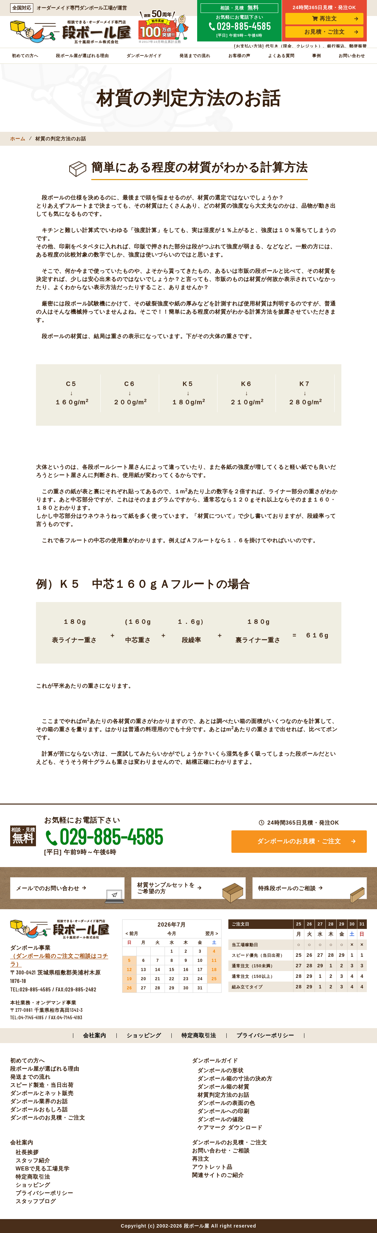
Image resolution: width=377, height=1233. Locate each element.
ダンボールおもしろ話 (39, 1109)
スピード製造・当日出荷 (42, 1085)
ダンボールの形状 (220, 1070)
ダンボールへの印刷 (223, 1111)
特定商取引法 (199, 1035)
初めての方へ (25, 55)
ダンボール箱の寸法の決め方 (234, 1078)
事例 (316, 55)
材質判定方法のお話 (223, 1095)
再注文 (324, 18)
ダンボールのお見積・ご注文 (299, 841)
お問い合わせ (352, 55)
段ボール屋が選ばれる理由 (82, 55)
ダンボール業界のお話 (39, 1101)
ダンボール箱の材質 (223, 1087)
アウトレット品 (212, 1167)
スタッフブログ (36, 1201)
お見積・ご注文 (324, 32)
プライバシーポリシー (265, 1035)
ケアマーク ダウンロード (230, 1127)
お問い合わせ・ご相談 (221, 1150)
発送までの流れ (195, 55)
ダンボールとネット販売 (42, 1093)
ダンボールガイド (144, 55)
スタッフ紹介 (33, 1160)
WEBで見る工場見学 (43, 1169)
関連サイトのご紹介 (218, 1175)
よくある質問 (281, 55)
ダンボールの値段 (220, 1119)
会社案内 (94, 1035)
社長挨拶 (27, 1152)
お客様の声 (239, 55)
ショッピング (144, 1035)
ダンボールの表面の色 (226, 1103)
